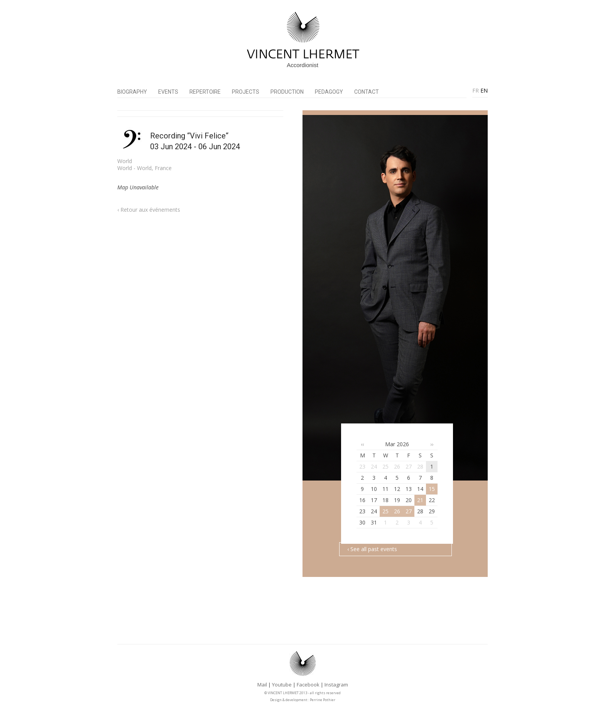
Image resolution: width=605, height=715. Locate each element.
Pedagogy (329, 92)
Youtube (282, 684)
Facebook (308, 684)
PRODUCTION (287, 92)
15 (432, 488)
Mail (262, 684)
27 (409, 511)
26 (397, 511)
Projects (245, 92)
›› (431, 444)
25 (385, 511)
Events (168, 92)
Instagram (336, 684)
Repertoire (205, 92)
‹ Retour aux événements (148, 209)
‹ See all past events (372, 549)
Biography (132, 92)
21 (420, 500)
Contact (366, 92)
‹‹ (362, 444)
